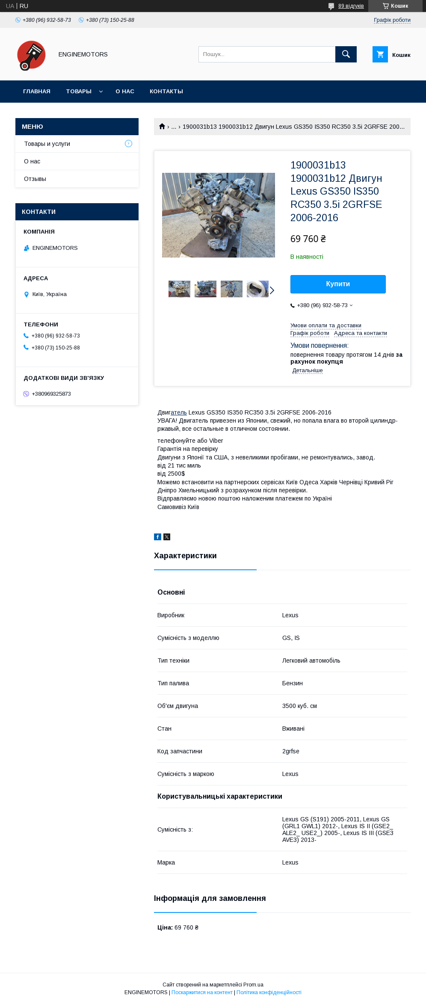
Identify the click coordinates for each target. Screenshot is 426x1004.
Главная (36, 91)
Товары (79, 91)
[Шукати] (346, 54)
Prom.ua (253, 985)
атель (179, 412)
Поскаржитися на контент (202, 992)
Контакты (166, 91)
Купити (338, 283)
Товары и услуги (47, 143)
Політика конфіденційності (269, 992)
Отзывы (35, 178)
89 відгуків (351, 6)
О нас (124, 91)
